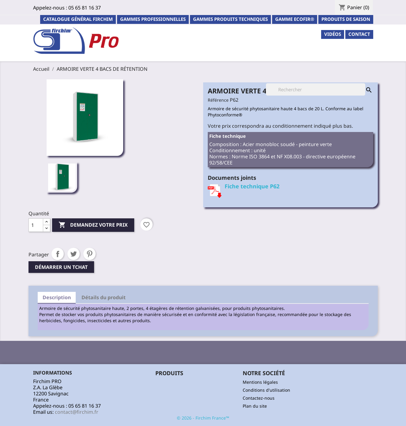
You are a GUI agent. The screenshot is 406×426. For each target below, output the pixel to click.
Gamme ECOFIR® (294, 19)
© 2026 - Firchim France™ (203, 418)
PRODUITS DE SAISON (345, 19)
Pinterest (89, 254)
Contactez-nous (259, 398)
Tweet (73, 254)
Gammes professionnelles (153, 19)
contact (359, 34)
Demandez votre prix (93, 225)
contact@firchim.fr (76, 412)
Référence (218, 100)
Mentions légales (260, 382)
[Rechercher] (315, 89)
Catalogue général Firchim (78, 19)
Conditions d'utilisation (266, 390)
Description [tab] (57, 297)
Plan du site (255, 406)
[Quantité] (35, 225)
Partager (57, 254)
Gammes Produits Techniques (230, 19)
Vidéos (332, 34)
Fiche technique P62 (252, 186)
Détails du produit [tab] (104, 297)
